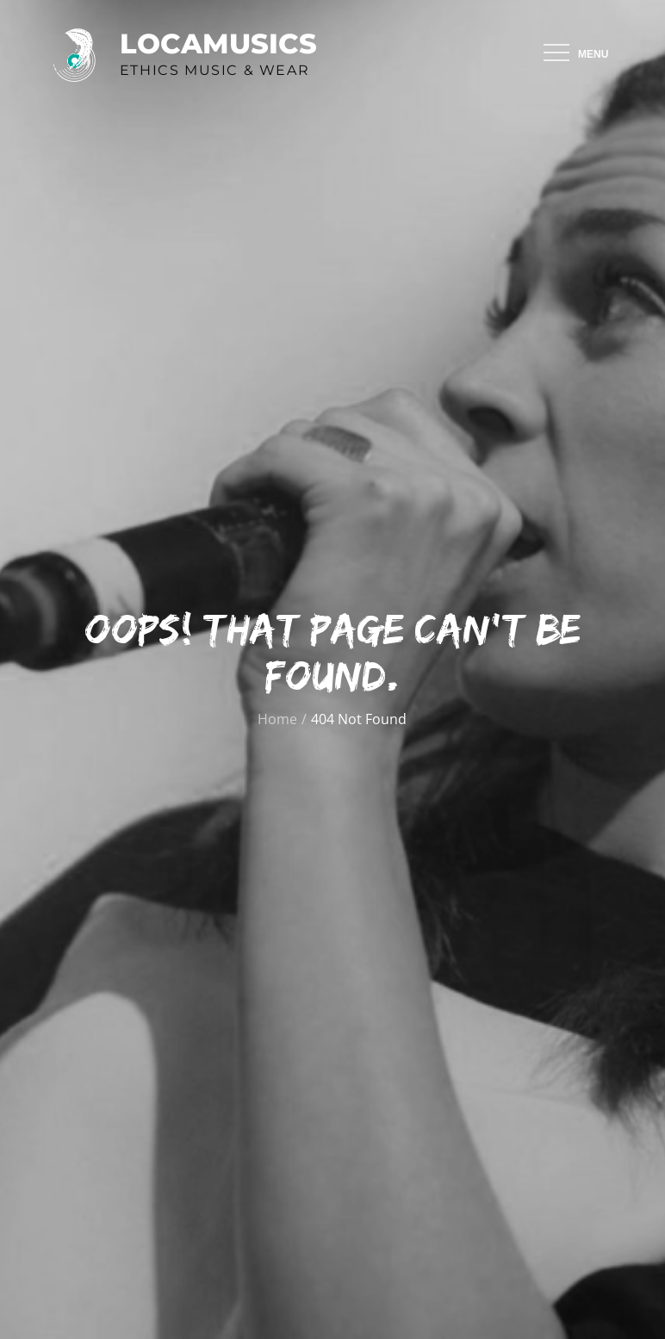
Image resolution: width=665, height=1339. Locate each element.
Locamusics (218, 43)
